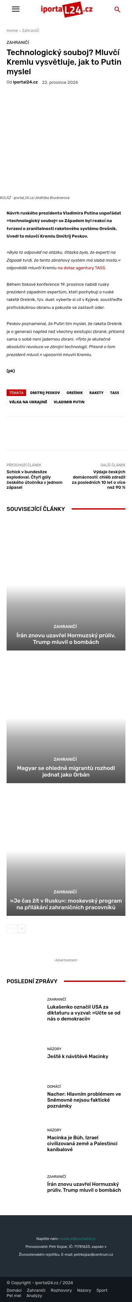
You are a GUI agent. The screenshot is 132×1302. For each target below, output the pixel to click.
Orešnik (75, 392)
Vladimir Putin (69, 401)
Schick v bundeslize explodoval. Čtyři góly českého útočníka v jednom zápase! (34, 479)
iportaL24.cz (25, 82)
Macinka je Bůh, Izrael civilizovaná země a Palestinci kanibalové (82, 1143)
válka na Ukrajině (28, 401)
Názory (54, 1049)
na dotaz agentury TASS (81, 267)
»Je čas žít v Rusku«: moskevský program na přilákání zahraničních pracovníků (66, 904)
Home (12, 30)
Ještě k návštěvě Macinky (77, 1056)
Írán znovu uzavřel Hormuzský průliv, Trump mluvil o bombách (66, 638)
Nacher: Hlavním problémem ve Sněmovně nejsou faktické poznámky (84, 1100)
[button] (117, 10)
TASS (114, 392)
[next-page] (21, 928)
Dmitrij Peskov (45, 392)
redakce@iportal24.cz (77, 1239)
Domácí (54, 1086)
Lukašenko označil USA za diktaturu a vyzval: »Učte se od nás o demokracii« (83, 1013)
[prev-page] (11, 928)
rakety (96, 392)
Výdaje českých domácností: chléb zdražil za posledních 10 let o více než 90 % (98, 479)
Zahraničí (30, 30)
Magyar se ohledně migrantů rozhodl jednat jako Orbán (66, 771)
